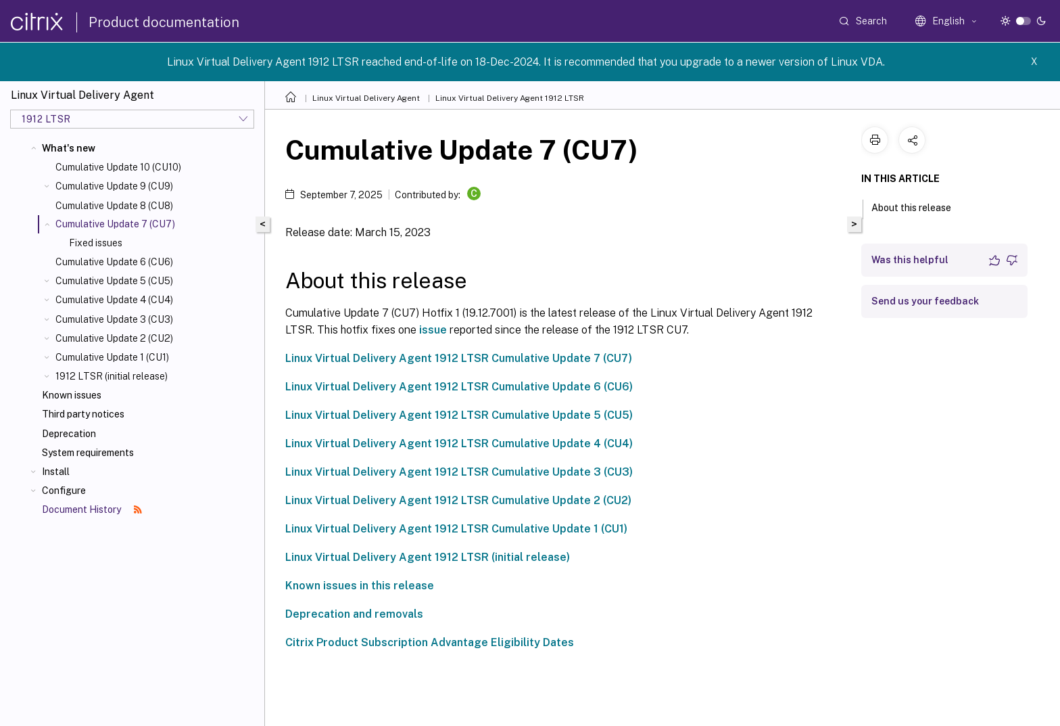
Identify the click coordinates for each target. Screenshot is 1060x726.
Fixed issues (95, 242)
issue (433, 329)
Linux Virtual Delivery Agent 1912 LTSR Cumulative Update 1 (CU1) (456, 528)
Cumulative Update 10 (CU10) (118, 167)
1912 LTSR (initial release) (111, 376)
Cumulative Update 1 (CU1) (112, 357)
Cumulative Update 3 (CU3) (114, 319)
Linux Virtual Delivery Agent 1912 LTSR (509, 98)
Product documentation (164, 22)
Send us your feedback (925, 301)
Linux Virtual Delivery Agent (366, 98)
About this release (918, 206)
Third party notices (83, 414)
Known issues (71, 395)
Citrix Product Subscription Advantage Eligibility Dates (429, 642)
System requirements (88, 452)
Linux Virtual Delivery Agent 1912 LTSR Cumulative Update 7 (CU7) (458, 358)
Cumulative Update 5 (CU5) (114, 280)
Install (56, 471)
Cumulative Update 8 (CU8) (114, 205)
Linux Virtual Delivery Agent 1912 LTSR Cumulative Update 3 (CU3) (459, 472)
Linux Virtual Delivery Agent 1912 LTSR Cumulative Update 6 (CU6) (459, 386)
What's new (68, 148)
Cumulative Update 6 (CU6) (114, 261)
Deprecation (69, 433)
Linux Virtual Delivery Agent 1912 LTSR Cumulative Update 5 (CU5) (459, 415)
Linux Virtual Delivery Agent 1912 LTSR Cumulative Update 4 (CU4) (459, 443)
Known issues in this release (359, 585)
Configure (64, 490)
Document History (92, 509)
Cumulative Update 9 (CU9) (114, 186)
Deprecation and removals (354, 614)
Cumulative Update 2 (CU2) (114, 338)
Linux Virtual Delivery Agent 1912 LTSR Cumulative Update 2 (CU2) (458, 500)
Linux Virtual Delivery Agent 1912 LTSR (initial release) (427, 557)
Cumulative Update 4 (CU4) (114, 299)
